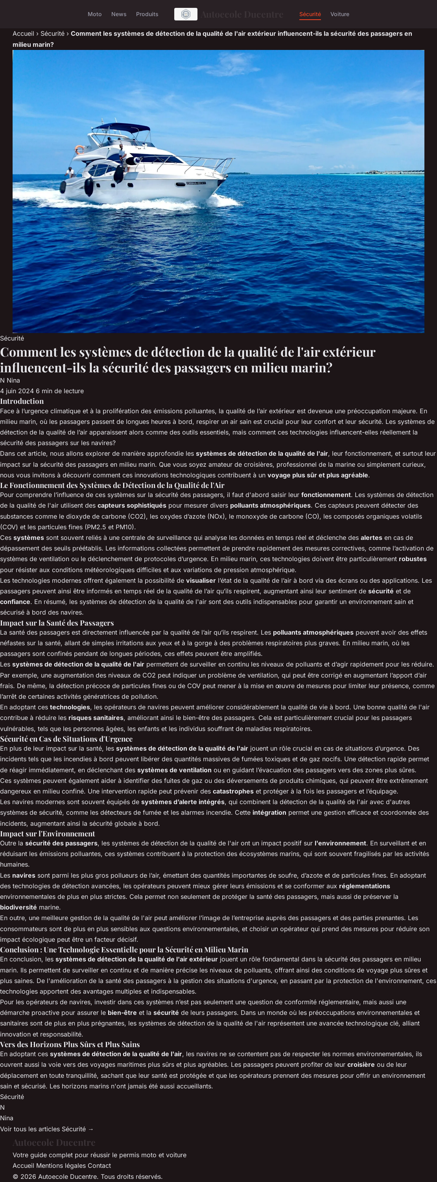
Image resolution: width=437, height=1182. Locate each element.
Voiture (339, 14)
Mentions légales (61, 1165)
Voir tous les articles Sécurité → (47, 1129)
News (119, 14)
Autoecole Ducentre (229, 14)
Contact (99, 1165)
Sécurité (310, 14)
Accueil (23, 33)
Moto (95, 14)
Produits (147, 14)
